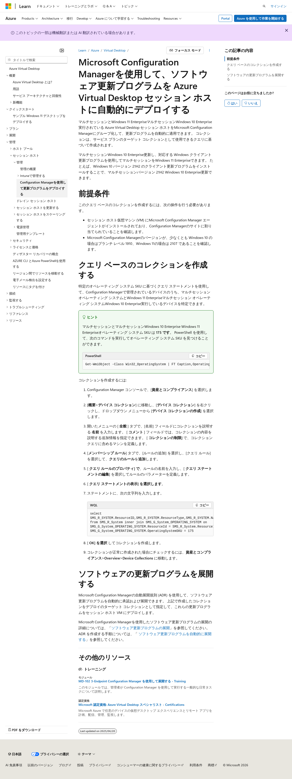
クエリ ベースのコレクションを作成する (254, 66)
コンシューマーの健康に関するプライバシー (149, 765)
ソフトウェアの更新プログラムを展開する (255, 77)
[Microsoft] (8, 6)
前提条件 (233, 59)
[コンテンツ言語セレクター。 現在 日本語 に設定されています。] (14, 754)
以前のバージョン (40, 765)
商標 (211, 765)
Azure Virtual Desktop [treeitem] (24, 68)
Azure (95, 50)
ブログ (63, 765)
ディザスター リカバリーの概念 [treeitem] (35, 254)
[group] (146, 365)
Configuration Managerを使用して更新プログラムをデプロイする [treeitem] (43, 188)
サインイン (279, 6)
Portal (225, 18)
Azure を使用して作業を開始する (260, 18)
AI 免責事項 (13, 765)
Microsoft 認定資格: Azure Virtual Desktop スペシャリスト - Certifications (131, 705)
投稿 (80, 765)
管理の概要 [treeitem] (28, 169)
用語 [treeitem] (16, 89)
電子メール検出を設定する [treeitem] (32, 280)
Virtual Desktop (114, 50)
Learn (82, 50)
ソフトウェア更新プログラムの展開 (140, 627)
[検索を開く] (264, 6)
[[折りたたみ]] (62, 50)
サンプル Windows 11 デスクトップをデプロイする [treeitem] (39, 119)
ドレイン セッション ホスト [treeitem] (36, 201)
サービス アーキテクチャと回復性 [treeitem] (37, 95)
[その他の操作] (210, 50)
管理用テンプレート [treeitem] (30, 233)
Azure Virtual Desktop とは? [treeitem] (32, 82)
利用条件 (196, 765)
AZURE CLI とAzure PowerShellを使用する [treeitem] (39, 264)
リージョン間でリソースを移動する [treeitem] (38, 273)
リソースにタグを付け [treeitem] (29, 287)
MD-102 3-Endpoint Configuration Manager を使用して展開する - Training (132, 681)
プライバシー (98, 765)
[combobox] (36, 60)
